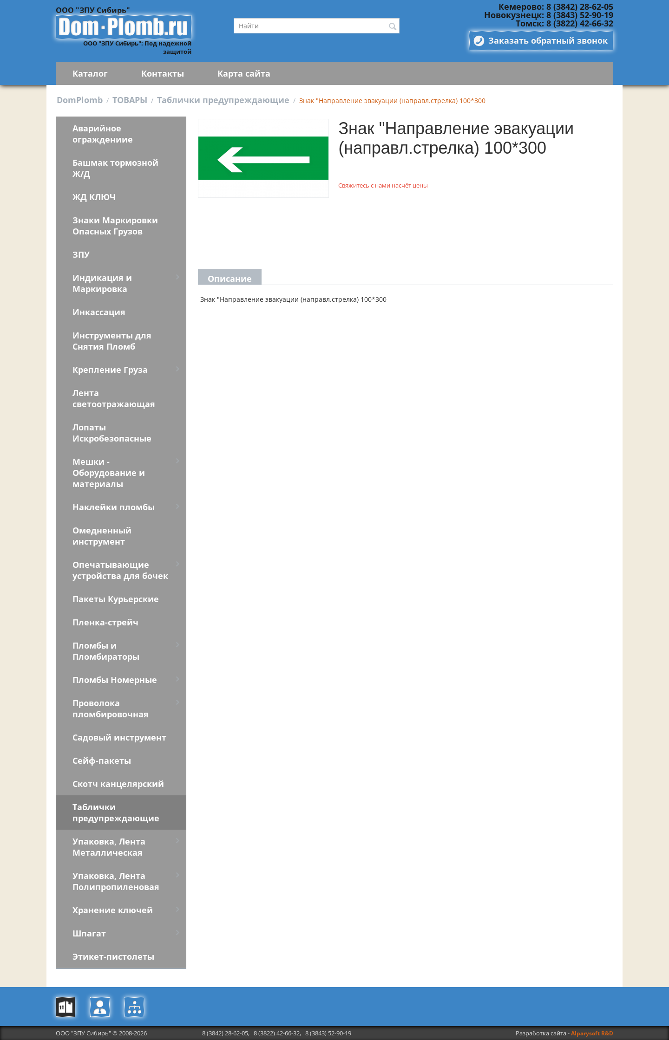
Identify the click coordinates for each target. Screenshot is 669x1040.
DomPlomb (80, 99)
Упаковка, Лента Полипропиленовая (115, 881)
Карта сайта (243, 73)
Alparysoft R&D (592, 1033)
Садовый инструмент (119, 737)
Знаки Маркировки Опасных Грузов (115, 225)
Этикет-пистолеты (113, 956)
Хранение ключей (112, 910)
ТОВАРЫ (129, 99)
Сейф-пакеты (101, 760)
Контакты (162, 73)
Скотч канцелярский (118, 783)
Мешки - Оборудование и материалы (108, 472)
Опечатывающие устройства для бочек (120, 570)
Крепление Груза (110, 369)
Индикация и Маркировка (102, 283)
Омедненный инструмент (101, 536)
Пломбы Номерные (114, 679)
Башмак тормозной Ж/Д (115, 168)
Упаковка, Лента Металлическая (108, 847)
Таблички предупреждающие (223, 99)
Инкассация (98, 312)
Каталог (90, 73)
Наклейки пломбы (113, 507)
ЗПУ (81, 254)
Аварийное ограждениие (102, 134)
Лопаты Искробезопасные (111, 433)
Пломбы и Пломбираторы (105, 651)
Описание (230, 278)
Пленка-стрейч (105, 622)
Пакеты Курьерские (115, 598)
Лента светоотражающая (113, 398)
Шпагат (89, 933)
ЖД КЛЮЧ (94, 196)
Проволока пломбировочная (110, 708)
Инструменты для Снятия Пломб (111, 341)
